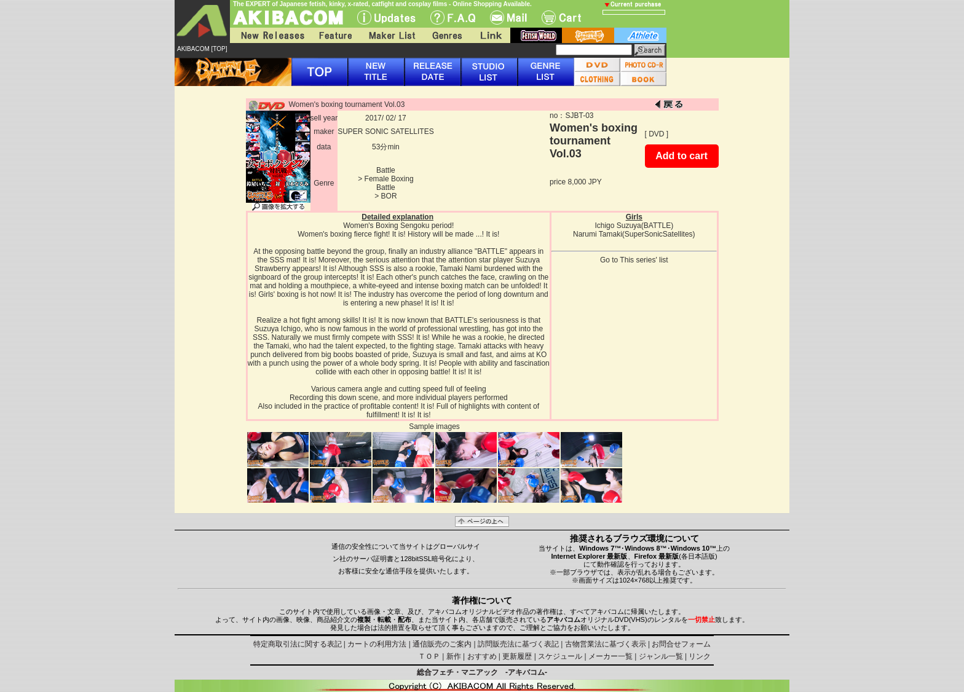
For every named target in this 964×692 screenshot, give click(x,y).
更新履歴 (517, 656)
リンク (700, 656)
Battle (385, 170)
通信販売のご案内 (442, 644)
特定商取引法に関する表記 (297, 644)
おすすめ (482, 656)
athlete (640, 35)
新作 (453, 656)
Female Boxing (389, 179)
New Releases (270, 35)
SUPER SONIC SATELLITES (386, 131)
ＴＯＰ (429, 656)
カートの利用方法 (376, 644)
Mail (508, 17)
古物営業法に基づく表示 (605, 644)
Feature (335, 35)
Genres (446, 35)
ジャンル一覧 (661, 656)
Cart (561, 17)
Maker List (391, 35)
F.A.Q (453, 17)
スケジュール (560, 656)
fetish (536, 35)
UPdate (386, 17)
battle (588, 35)
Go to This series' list (634, 260)
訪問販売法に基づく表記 (518, 644)
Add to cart (681, 156)
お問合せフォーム (681, 644)
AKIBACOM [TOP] (202, 48)
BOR (389, 196)
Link (490, 35)
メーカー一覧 (610, 656)
